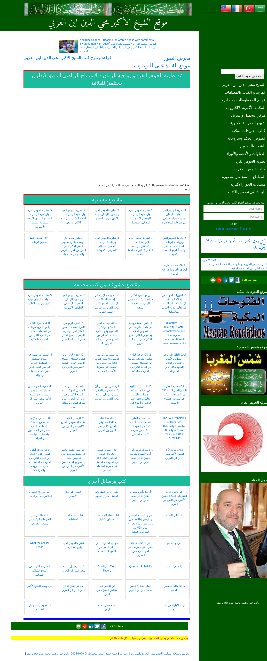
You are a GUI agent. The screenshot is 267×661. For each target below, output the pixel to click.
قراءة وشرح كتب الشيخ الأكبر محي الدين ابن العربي (67, 57)
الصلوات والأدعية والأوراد (245, 153)
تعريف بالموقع (181, 653)
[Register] (246, 228)
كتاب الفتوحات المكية (248, 130)
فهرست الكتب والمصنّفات (244, 92)
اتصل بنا (124, 653)
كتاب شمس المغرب (249, 169)
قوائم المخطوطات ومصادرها (242, 100)
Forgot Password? (227, 228)
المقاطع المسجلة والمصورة (243, 176)
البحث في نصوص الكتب (249, 76)
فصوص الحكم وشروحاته (246, 138)
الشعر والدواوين (252, 146)
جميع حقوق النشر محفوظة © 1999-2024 (94, 653)
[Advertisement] (234, 39)
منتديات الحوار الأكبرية (248, 184)
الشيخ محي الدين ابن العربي (243, 84)
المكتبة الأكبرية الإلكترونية (245, 107)
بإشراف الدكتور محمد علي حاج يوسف (47, 653)
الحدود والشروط (139, 653)
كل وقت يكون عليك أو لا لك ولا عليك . (235, 244)
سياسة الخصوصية (161, 653)
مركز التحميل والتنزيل (248, 115)
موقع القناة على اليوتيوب (162, 65)
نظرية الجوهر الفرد (250, 161)
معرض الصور (177, 58)
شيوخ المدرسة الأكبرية (247, 123)
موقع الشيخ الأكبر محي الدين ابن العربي (108, 22)
